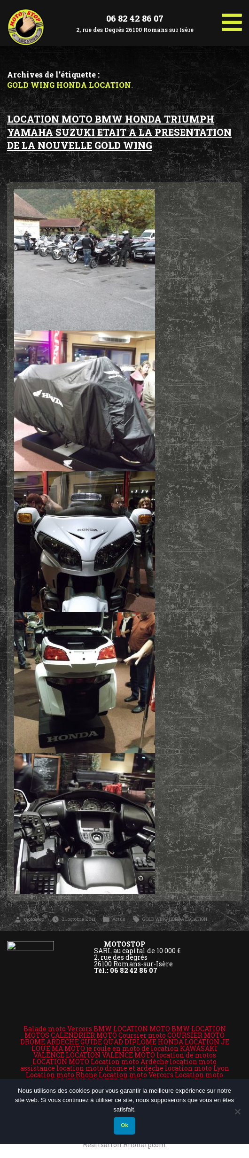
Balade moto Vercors (57, 1028)
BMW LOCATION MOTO (131, 1028)
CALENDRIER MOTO (84, 1035)
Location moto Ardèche (129, 1061)
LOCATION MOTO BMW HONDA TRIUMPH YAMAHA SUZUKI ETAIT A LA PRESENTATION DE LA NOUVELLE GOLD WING (119, 132)
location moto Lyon (197, 1068)
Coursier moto (142, 1035)
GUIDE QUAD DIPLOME (118, 1041)
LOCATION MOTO (60, 1061)
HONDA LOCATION (188, 1041)
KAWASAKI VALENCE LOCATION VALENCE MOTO (125, 1051)
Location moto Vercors (136, 1074)
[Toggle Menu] (232, 19)
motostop (34, 919)
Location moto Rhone (61, 1074)
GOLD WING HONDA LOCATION (174, 919)
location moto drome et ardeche (109, 1068)
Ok (124, 1125)
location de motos (186, 1054)
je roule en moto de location (132, 1048)
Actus (118, 919)
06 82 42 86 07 (134, 18)
